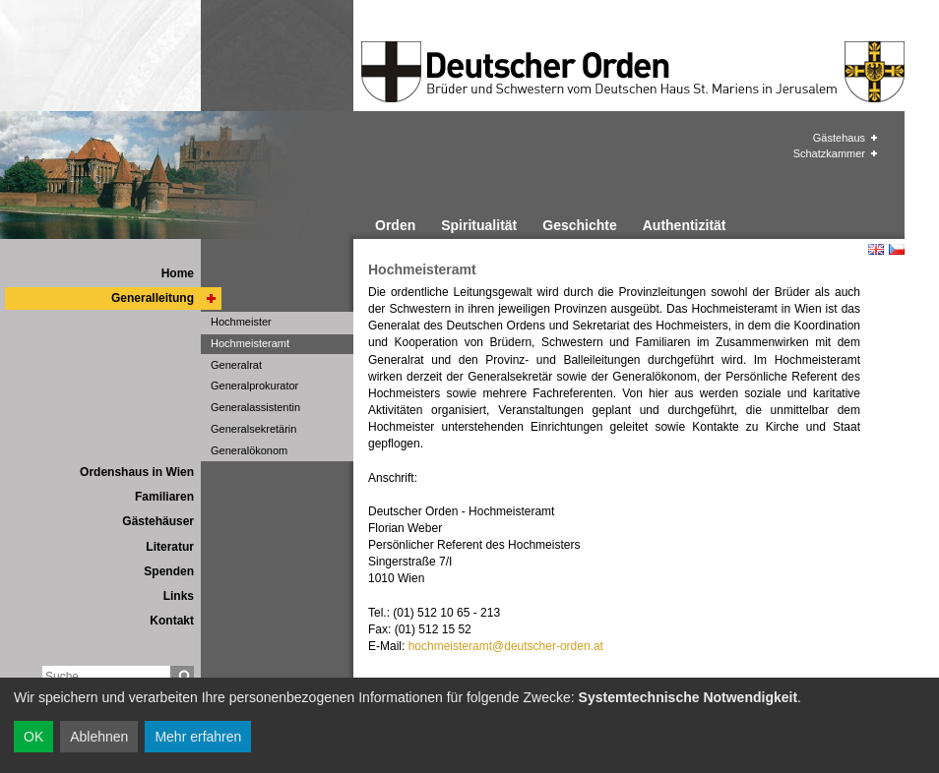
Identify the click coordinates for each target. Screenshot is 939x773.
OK (33, 736)
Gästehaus (839, 138)
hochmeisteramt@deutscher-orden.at (505, 646)
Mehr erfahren (198, 736)
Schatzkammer (829, 153)
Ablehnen (99, 736)
